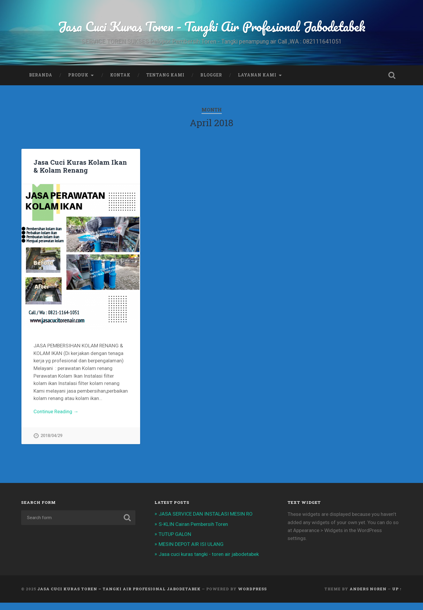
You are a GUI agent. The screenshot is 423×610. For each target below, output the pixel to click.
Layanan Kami (257, 75)
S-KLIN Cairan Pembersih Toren (193, 524)
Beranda (40, 75)
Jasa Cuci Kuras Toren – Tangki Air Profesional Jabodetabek (119, 588)
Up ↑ (397, 588)
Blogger (211, 75)
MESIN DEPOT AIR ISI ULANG (191, 544)
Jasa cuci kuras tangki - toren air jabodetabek (209, 554)
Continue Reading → (55, 411)
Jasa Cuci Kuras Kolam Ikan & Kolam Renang (80, 166)
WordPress (252, 588)
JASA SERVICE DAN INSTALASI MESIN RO (206, 514)
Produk (78, 75)
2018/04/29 (51, 435)
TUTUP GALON (175, 534)
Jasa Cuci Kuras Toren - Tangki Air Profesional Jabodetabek (211, 26)
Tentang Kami (165, 75)
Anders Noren (368, 588)
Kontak (120, 75)
